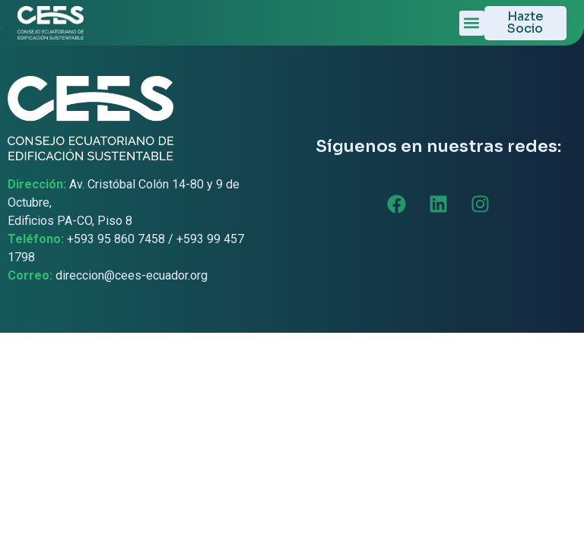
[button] (471, 23)
